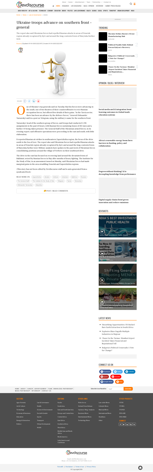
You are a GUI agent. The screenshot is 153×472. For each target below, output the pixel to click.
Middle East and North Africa (65, 433)
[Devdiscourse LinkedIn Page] (127, 425)
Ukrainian (65, 177)
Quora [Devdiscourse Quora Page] (104, 377)
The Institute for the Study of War (43, 181)
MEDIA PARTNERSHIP (22, 391)
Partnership (96, 2)
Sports (105, 11)
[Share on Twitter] (29, 102)
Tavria (69, 181)
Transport (112, 11)
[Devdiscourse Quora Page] (131, 425)
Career (70, 2)
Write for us (82, 403)
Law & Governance (79, 11)
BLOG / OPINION (89, 6)
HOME (17, 389)
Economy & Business (23, 414)
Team (88, 2)
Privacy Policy (91, 467)
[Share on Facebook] (24, 102)
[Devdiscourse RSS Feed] (134, 425)
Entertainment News (84, 417)
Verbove (55, 177)
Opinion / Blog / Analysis (86, 410)
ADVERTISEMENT (41, 389)
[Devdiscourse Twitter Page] (124, 425)
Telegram (61, 181)
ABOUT (23, 389)
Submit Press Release (85, 407)
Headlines (102, 417)
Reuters (19, 44)
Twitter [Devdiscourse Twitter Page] (117, 372)
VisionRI (60, 467)
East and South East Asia (65, 410)
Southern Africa (63, 424)
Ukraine (46, 177)
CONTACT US (46, 391)
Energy (64, 11)
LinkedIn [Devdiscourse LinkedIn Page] (129, 372)
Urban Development (123, 11)
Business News (83, 414)
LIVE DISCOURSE (76, 6)
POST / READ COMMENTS (56, 191)
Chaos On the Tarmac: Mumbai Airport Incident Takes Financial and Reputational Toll (118, 341)
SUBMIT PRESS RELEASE (113, 6)
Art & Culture (33, 11)
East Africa (61, 421)
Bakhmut (74, 177)
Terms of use (79, 467)
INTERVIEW (99, 6)
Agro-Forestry (22, 11)
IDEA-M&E (122, 417)
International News (105, 414)
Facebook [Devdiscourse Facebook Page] (105, 372)
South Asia (61, 407)
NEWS (58, 6)
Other (100, 421)
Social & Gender (42, 414)
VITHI (121, 403)
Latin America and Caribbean (63, 442)
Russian (83, 177)
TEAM (50, 389)
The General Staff (23, 181)
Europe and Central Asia (65, 414)
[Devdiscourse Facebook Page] (120, 425)
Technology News (84, 421)
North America (62, 437)
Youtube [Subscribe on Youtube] (116, 377)
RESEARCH (65, 6)
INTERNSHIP (36, 391)
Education (57, 11)
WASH (132, 11)
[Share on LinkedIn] (33, 102)
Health (89, 11)
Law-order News (104, 403)
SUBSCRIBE (128, 389)
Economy (50, 11)
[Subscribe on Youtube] (38, 102)
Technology (42, 11)
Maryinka (39, 185)
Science (94, 11)
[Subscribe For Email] (115, 389)
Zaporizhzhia (36, 177)
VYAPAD (122, 410)
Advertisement (79, 2)
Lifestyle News (103, 407)
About (64, 2)
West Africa (61, 428)
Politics (70, 11)
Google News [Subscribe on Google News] (106, 382)
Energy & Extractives (23, 421)
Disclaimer (69, 467)
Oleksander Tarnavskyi (25, 185)
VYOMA (121, 407)
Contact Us (107, 2)
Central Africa (62, 417)
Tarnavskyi (78, 181)
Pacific (60, 403)
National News (103, 410)
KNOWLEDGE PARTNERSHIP (63, 389)
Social (100, 11)
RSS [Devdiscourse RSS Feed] (119, 382)
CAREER (30, 389)
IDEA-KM (122, 414)
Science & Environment (44, 410)
